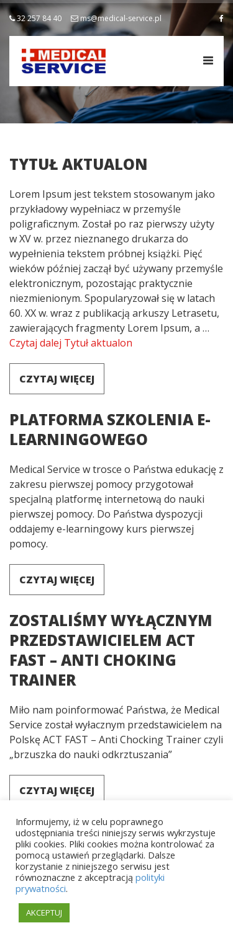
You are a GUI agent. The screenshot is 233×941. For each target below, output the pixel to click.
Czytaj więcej (56, 379)
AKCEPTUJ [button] (44, 912)
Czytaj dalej (70, 343)
